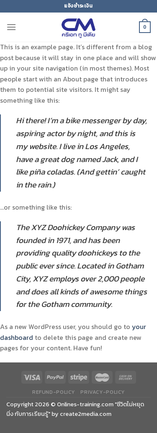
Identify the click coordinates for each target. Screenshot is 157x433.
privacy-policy (102, 392)
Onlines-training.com (85, 404)
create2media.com (85, 413)
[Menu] (11, 27)
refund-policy (53, 392)
